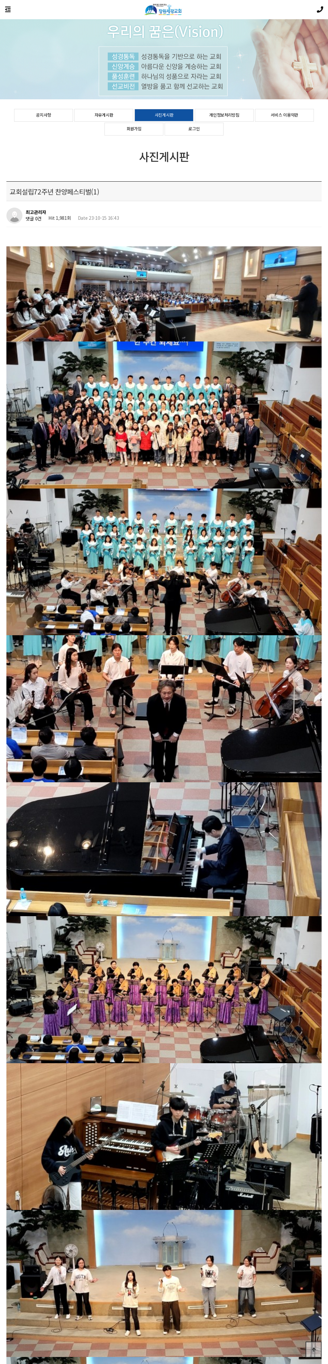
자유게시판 (104, 115)
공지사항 (43, 115)
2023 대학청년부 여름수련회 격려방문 (69, 1182)
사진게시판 (164, 115)
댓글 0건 (34, 219)
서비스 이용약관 (284, 115)
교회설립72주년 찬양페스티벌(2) (64, 1166)
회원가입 (134, 129)
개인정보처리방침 (224, 115)
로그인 (194, 129)
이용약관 (172, 1326)
